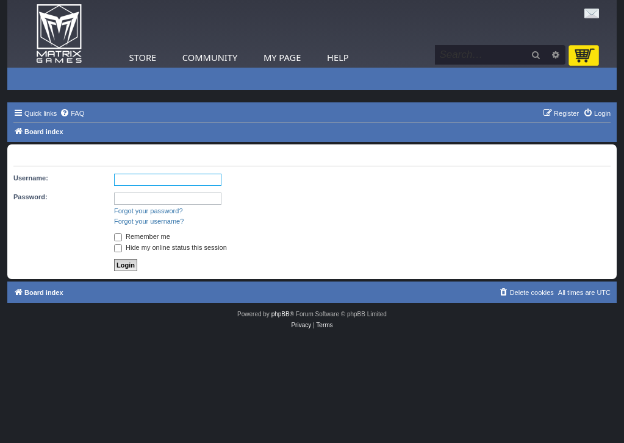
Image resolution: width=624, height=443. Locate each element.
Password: (30, 196)
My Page (282, 57)
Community (209, 57)
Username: (30, 178)
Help (338, 57)
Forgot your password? (148, 210)
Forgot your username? (149, 221)
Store (143, 57)
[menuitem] (72, 113)
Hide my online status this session (170, 247)
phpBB (280, 314)
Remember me (142, 236)
